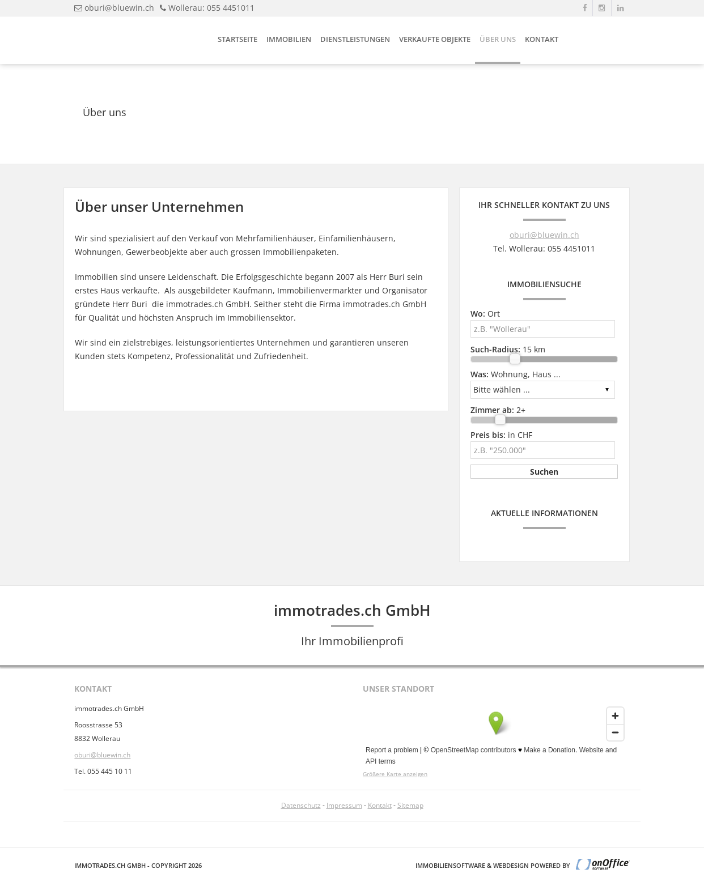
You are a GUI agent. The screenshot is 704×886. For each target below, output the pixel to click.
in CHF (501, 434)
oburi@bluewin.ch (119, 7)
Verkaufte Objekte (434, 39)
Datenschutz (301, 805)
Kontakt (541, 39)
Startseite (237, 39)
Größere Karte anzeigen (395, 774)
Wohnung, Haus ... (515, 374)
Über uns (498, 39)
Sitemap (410, 805)
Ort (485, 313)
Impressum (344, 805)
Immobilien (288, 39)
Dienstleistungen (355, 39)
